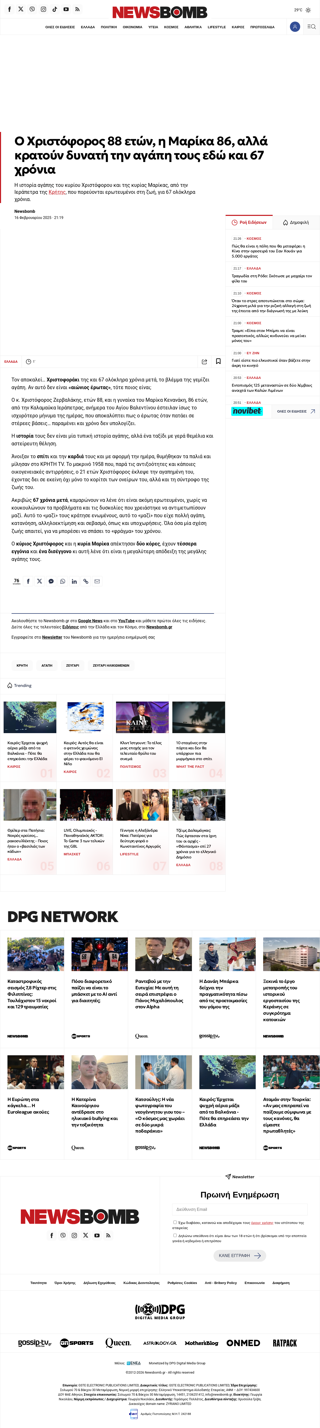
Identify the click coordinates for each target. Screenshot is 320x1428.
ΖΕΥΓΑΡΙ (72, 665)
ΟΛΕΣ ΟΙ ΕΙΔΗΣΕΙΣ (60, 27)
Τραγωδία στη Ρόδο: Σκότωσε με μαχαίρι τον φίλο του (272, 278)
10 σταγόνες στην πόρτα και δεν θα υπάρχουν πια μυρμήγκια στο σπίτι (194, 750)
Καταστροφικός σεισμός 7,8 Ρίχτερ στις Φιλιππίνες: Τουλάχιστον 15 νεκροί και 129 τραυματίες (31, 994)
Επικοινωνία (255, 1283)
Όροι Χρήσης (65, 1283)
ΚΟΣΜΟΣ (171, 27)
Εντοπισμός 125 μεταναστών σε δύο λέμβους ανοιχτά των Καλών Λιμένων (272, 388)
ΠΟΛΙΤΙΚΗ (109, 27)
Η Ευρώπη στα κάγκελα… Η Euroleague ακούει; (28, 1105)
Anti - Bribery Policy (221, 1283)
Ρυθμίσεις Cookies (182, 1283)
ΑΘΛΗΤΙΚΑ (193, 27)
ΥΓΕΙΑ (153, 27)
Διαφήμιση (281, 1283)
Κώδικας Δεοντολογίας (141, 1283)
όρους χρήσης (262, 1223)
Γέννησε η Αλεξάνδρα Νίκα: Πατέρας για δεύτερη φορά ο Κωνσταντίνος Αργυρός (140, 838)
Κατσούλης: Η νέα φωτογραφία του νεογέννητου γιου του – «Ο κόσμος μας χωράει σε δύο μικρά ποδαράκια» (159, 1115)
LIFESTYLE (217, 27)
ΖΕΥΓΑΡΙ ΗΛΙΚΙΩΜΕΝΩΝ (111, 665)
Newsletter (52, 637)
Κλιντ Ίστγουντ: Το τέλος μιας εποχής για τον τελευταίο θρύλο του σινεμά (141, 750)
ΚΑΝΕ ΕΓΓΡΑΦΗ (240, 1255)
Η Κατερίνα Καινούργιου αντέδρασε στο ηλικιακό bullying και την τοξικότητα (95, 1112)
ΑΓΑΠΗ (47, 665)
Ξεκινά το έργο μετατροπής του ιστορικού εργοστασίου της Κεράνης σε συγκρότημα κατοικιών (281, 1000)
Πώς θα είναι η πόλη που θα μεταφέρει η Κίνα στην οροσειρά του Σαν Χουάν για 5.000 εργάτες (268, 251)
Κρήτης (57, 192)
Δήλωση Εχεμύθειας (99, 1283)
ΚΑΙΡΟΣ (238, 27)
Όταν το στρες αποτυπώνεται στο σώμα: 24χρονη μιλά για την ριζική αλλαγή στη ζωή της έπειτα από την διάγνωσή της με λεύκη (271, 305)
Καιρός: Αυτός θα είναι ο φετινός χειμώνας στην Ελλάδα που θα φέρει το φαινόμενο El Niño (83, 753)
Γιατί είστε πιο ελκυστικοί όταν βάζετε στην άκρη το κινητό (271, 363)
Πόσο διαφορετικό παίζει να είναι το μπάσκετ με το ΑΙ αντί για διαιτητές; (94, 990)
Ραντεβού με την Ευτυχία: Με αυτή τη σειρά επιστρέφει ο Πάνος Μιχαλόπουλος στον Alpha (159, 994)
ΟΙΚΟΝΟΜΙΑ (132, 27)
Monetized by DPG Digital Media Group (177, 1363)
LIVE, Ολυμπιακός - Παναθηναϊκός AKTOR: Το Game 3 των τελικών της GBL (84, 838)
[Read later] (218, 362)
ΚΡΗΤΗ (22, 665)
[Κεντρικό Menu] (311, 26)
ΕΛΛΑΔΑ (88, 27)
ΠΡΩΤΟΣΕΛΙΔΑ (263, 27)
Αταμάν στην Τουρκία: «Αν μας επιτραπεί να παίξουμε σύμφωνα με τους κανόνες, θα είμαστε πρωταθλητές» (287, 1115)
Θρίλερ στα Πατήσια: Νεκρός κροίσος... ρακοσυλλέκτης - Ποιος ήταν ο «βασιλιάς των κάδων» (27, 841)
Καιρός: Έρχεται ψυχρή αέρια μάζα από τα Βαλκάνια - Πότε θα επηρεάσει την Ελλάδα (27, 750)
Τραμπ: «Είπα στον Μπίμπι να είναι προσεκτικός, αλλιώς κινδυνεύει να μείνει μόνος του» (269, 335)
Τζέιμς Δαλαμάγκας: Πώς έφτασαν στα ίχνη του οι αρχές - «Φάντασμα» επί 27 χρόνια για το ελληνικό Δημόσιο (196, 843)
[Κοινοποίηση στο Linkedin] (74, 581)
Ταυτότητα (38, 1283)
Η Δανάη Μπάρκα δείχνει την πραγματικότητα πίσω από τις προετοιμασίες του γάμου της (223, 994)
